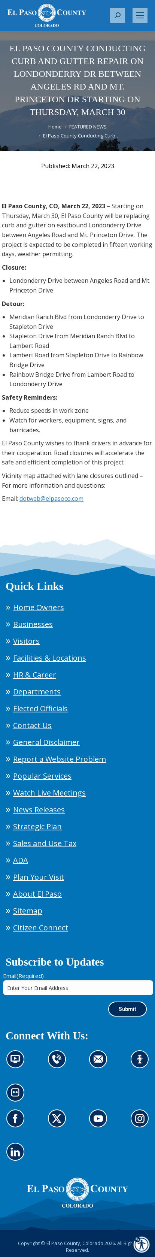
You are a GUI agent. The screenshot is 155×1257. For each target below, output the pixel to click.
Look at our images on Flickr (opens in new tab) (17, 1097)
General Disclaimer (46, 742)
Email (23, 975)
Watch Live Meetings (49, 793)
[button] (118, 15)
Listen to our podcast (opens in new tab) (142, 1063)
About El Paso (37, 894)
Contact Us (32, 725)
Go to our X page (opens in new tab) (59, 1122)
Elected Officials (40, 708)
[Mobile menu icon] (140, 15)
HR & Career (34, 675)
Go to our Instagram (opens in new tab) (142, 1122)
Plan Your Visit (38, 877)
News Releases (39, 810)
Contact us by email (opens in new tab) (100, 1063)
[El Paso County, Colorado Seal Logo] (77, 1205)
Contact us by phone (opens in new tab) (59, 1063)
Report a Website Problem (59, 759)
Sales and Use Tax (44, 843)
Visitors (26, 641)
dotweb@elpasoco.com (51, 498)
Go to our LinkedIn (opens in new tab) (17, 1156)
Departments (37, 692)
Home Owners (38, 607)
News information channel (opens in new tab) (17, 1063)
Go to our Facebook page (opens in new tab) (17, 1122)
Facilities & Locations (49, 658)
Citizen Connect (40, 928)
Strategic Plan (37, 826)
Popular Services (42, 776)
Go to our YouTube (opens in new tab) (100, 1122)
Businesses (33, 624)
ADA (20, 860)
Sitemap (27, 911)
